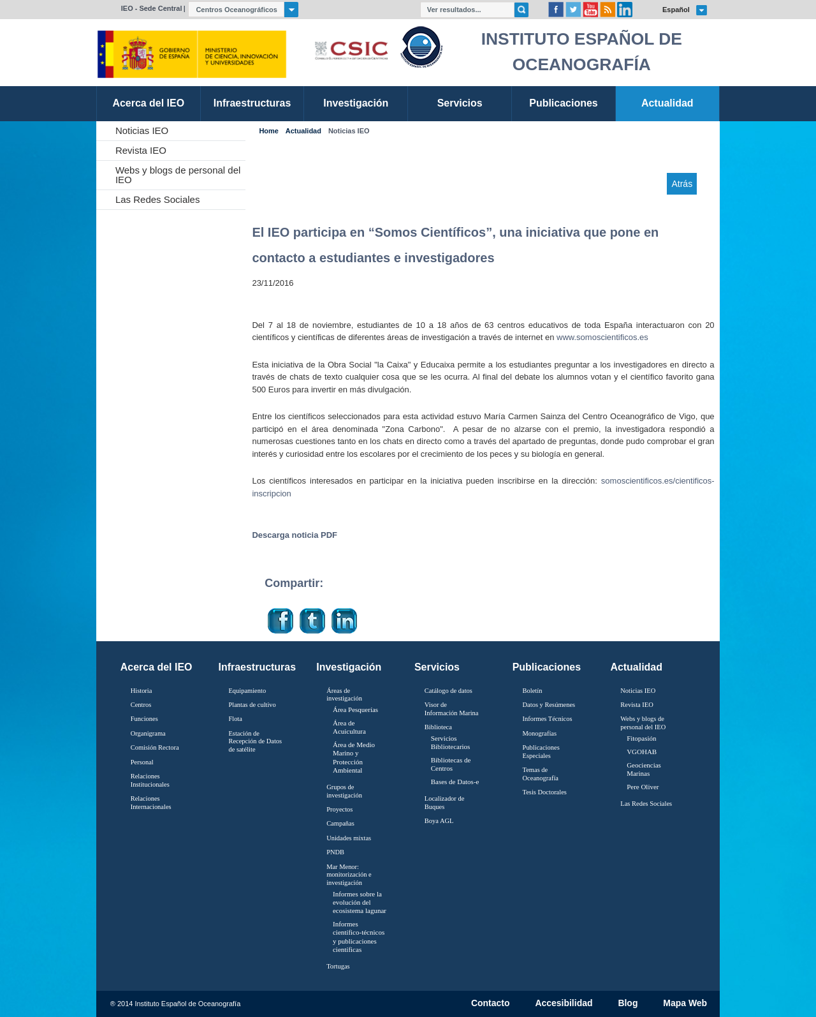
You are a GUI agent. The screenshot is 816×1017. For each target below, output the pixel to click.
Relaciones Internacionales (151, 802)
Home (268, 131)
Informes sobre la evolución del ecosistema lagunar (359, 902)
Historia (141, 690)
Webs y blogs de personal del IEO (178, 175)
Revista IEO (140, 150)
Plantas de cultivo (251, 704)
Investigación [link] (355, 103)
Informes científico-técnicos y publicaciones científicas (358, 936)
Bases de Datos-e (455, 781)
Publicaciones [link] (563, 103)
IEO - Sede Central (151, 8)
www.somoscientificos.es (602, 337)
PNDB (335, 852)
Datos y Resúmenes (549, 704)
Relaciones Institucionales (150, 780)
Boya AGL (439, 820)
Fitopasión (641, 738)
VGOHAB (642, 751)
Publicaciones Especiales (541, 751)
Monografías (540, 733)
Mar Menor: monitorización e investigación (349, 874)
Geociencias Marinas (644, 769)
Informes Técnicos (547, 718)
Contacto (490, 1003)
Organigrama (148, 733)
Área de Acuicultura (349, 727)
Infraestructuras (257, 667)
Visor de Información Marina (452, 708)
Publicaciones (547, 667)
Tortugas (337, 966)
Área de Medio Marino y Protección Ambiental (354, 757)
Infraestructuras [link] (252, 103)
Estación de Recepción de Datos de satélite (255, 741)
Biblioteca (438, 727)
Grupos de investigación (344, 791)
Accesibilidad (563, 1003)
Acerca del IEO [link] (148, 103)
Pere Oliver (643, 787)
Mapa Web (685, 1003)
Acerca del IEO (156, 667)
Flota (235, 718)
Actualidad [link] (667, 103)
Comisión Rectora (155, 747)
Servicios (437, 667)
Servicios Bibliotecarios (450, 742)
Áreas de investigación (344, 694)
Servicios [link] (460, 103)
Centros (141, 704)
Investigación (348, 667)
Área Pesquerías (355, 709)
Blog (628, 1003)
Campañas (340, 823)
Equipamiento (247, 690)
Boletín (533, 690)
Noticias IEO (141, 130)
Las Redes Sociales (157, 199)
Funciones (144, 718)
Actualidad (303, 131)
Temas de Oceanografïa (540, 774)
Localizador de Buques (445, 802)
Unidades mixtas (348, 838)
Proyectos (339, 809)
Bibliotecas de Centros (451, 764)
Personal (142, 762)
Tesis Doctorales (545, 792)
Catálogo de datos (448, 690)
